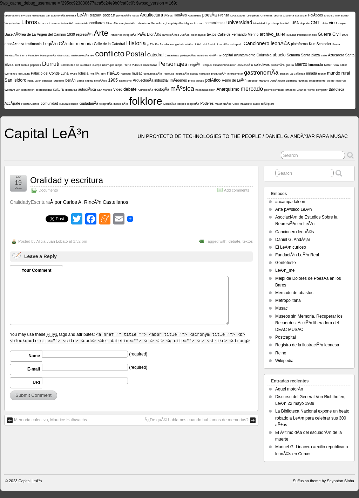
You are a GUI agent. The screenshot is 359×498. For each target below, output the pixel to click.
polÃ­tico (213, 80)
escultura (23, 73)
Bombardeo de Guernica (76, 65)
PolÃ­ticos (315, 15)
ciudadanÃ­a (89, 103)
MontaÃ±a (169, 103)
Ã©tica (168, 15)
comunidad (49, 103)
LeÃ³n (83, 15)
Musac (281, 308)
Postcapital (285, 337)
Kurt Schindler (320, 44)
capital (228, 55)
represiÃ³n (84, 34)
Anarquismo (227, 89)
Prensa (223, 15)
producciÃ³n (218, 73)
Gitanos (301, 89)
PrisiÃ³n (95, 73)
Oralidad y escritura (66, 180)
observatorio (12, 15)
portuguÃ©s (123, 15)
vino (333, 22)
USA (295, 23)
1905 (112, 80)
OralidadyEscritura (30, 202)
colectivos (262, 65)
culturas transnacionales (301, 34)
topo (269, 23)
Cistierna (288, 15)
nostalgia (204, 73)
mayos (342, 23)
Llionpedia (252, 15)
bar (48, 15)
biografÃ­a (193, 103)
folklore (145, 101)
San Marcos (104, 89)
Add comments (236, 190)
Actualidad (194, 15)
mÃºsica (182, 88)
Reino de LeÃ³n (234, 80)
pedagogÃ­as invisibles (194, 55)
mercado (252, 88)
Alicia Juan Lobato (52, 241)
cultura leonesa (68, 103)
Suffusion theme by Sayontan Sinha (323, 481)
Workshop (11, 73)
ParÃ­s (159, 44)
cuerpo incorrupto (103, 65)
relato (324, 23)
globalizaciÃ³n (183, 44)
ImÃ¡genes (178, 80)
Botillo (344, 15)
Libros (29, 22)
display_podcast (102, 15)
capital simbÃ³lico (96, 80)
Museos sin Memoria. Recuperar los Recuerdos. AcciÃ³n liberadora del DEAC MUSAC (309, 323)
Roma (336, 44)
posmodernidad (274, 89)
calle (324, 55)
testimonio (34, 44)
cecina (278, 15)
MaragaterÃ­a (48, 55)
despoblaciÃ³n (282, 23)
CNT (315, 22)
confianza (96, 23)
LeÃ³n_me (284, 270)
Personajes (173, 64)
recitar (322, 73)
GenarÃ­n (156, 23)
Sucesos (58, 80)
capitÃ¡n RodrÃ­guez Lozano (185, 23)
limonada (316, 65)
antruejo (329, 15)
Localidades (237, 15)
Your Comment (36, 270)
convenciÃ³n (245, 65)
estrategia (38, 15)
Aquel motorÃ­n (289, 389)
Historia (136, 43)
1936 (345, 34)
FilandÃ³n (112, 23)
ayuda (194, 73)
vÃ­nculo (169, 44)
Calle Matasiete (242, 103)
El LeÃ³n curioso (290, 247)
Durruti (51, 64)
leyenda (302, 80)
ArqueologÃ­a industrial (151, 80)
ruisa (30, 80)
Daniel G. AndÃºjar (292, 239)
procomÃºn (277, 65)
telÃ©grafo (267, 103)
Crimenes (266, 15)
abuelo (279, 55)
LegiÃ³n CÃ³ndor (59, 43)
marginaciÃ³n (127, 23)
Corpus (207, 65)
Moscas (43, 23)
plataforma (299, 44)
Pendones (116, 34)
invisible (26, 15)
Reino (280, 353)
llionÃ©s (180, 15)
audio (256, 103)
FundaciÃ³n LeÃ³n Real (297, 255)
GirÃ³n (213, 55)
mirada (311, 73)
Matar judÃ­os (223, 103)
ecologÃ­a (161, 89)
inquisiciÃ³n (121, 103)
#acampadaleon (205, 89)
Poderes (207, 103)
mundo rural (338, 73)
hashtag (125, 73)
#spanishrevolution (224, 65)
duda (136, 15)
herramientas (214, 23)
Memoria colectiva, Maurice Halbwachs (50, 419)
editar (343, 65)
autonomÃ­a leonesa (63, 15)
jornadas (290, 89)
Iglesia (83, 73)
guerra (290, 65)
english (284, 73)
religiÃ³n (195, 65)
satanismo (125, 80)
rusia (336, 65)
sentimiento (22, 65)
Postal (136, 54)
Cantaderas (171, 55)
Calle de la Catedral (109, 44)
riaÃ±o (113, 73)
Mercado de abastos (294, 292)
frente (310, 89)
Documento (48, 190)
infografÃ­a (129, 34)
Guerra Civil (329, 34)
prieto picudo (196, 80)
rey (92, 55)
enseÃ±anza (14, 44)
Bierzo (301, 64)
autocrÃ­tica (87, 89)
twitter (327, 65)
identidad (259, 23)
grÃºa (150, 44)
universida (81, 23)
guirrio (330, 80)
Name (34, 355)
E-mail (33, 369)
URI (36, 382)
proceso (252, 80)
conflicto (109, 53)
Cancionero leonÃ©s (267, 43)
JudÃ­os (185, 34)
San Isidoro (15, 80)
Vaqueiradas (12, 23)
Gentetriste (285, 262)
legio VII (341, 80)
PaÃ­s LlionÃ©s (149, 34)
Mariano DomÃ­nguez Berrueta (278, 80)
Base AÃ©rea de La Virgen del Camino (35, 34)
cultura (58, 89)
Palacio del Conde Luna (50, 73)
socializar (301, 15)
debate (129, 89)
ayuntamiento (245, 55)
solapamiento (317, 80)
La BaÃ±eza (297, 73)
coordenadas (44, 89)
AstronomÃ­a (145, 89)
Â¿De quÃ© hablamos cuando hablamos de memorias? (196, 419)
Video (117, 89)
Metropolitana (288, 300)
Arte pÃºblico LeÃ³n (293, 209)
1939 (71, 34)
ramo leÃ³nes (170, 34)
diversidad (63, 55)
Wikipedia (284, 360)
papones (35, 65)
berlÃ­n (70, 80)
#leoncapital (198, 34)
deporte (305, 23)
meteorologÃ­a (80, 55)
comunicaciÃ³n (152, 73)
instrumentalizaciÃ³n (61, 23)
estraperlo (236, 44)
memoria (84, 43)
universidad (239, 22)
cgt (165, 23)
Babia (80, 80)
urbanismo (143, 23)
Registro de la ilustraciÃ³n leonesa (307, 345)
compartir (321, 89)
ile (220, 55)
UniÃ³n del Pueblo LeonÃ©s (211, 44)
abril (103, 73)
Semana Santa (298, 55)
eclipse (181, 103)
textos (211, 34)
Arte (101, 32)
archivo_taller (272, 34)
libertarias (71, 89)
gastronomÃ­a (261, 72)
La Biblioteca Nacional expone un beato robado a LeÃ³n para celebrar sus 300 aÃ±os (312, 418)
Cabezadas (150, 65)
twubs (73, 73)
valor (38, 80)
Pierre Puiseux (132, 65)
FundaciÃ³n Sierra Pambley (22, 55)
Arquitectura (151, 15)
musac (137, 73)
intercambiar (235, 73)
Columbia (264, 55)
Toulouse (168, 73)
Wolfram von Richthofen (19, 89)
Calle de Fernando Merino (237, 34)
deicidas (47, 80)
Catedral (155, 55)
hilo (337, 15)
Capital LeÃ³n (46, 133)
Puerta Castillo (30, 103)
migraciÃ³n (182, 73)
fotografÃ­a (106, 103)
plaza (315, 55)
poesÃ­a (209, 15)
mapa (118, 65)
